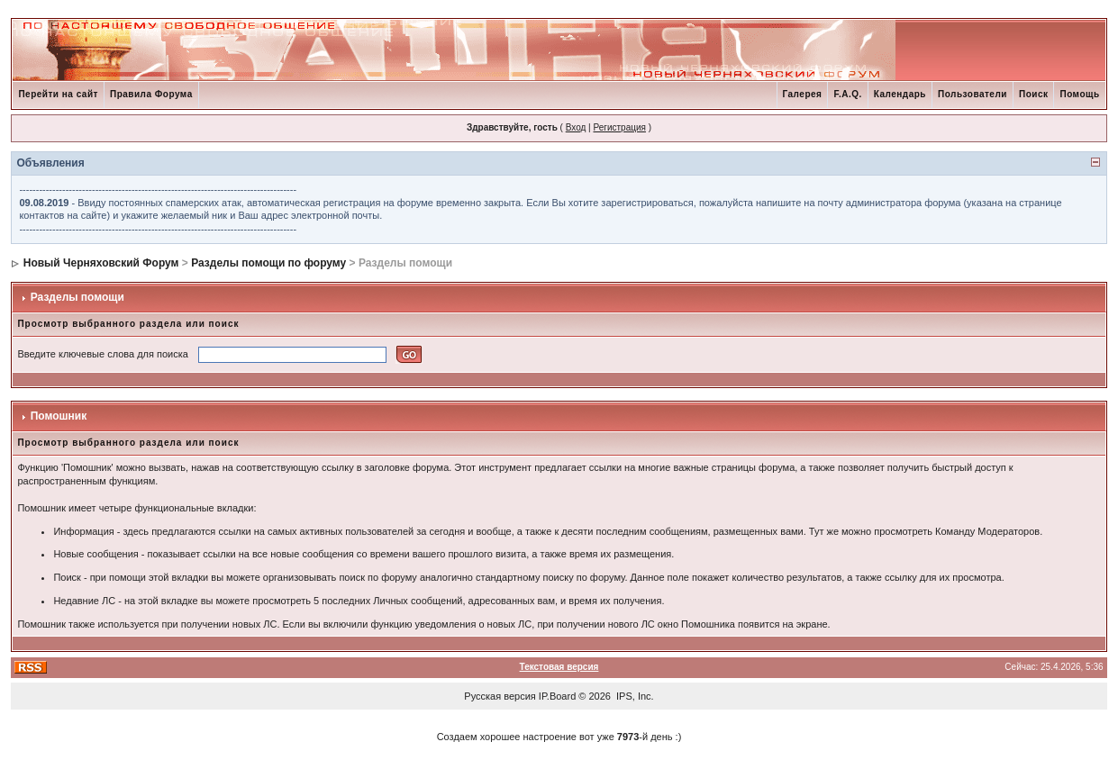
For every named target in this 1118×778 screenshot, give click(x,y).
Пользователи (972, 94)
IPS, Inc (633, 696)
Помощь (1079, 94)
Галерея (803, 94)
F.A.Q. (847, 94)
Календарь (900, 94)
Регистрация (619, 127)
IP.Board (557, 696)
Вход (576, 127)
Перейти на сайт (58, 94)
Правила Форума (151, 94)
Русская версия (499, 696)
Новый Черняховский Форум (101, 263)
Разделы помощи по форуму (268, 263)
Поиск (1034, 94)
